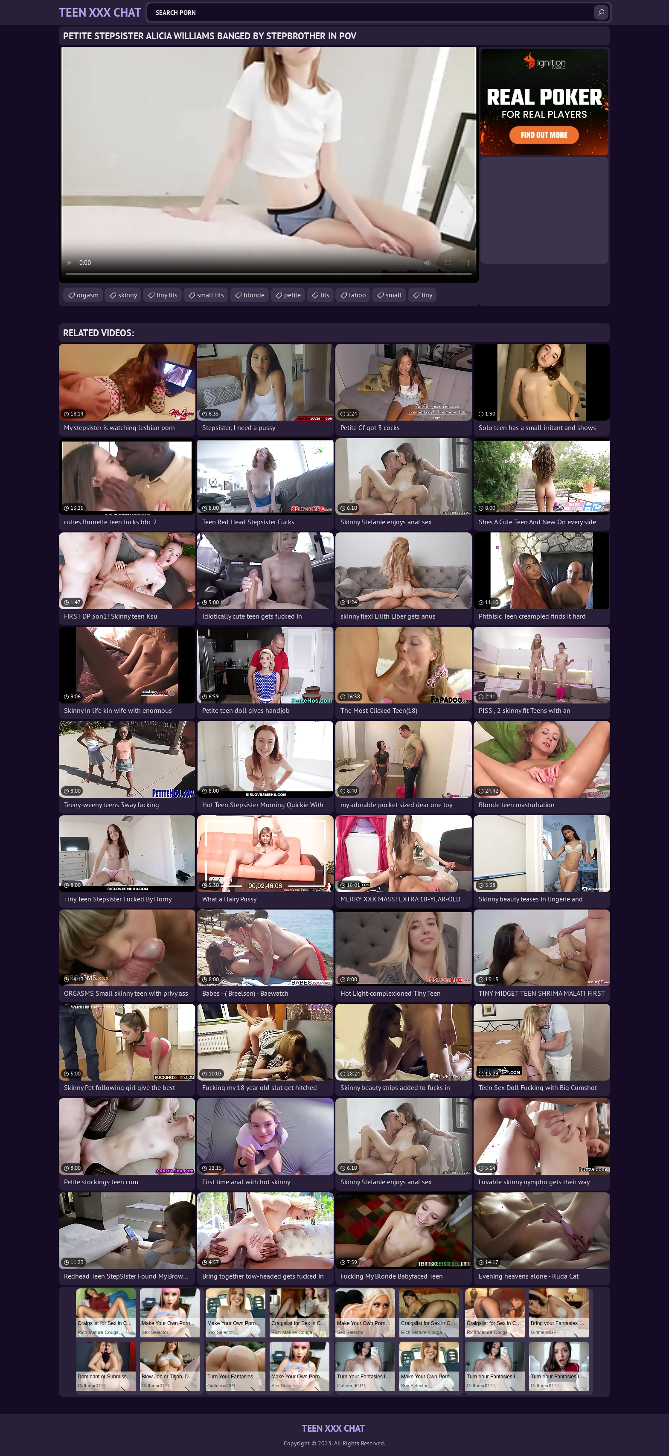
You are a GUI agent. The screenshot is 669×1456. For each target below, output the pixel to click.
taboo (357, 295)
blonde (254, 295)
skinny (127, 295)
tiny (427, 295)
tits (324, 295)
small (394, 295)
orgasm (88, 295)
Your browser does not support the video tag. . (269, 165)
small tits (210, 295)
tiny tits (167, 295)
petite (292, 295)
